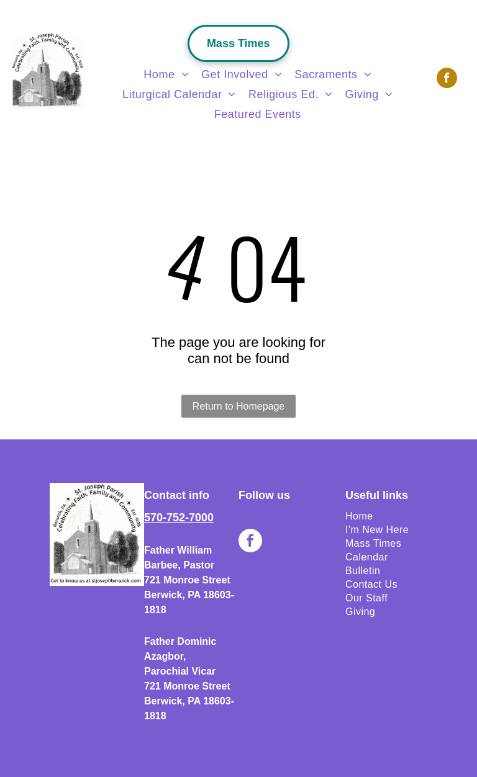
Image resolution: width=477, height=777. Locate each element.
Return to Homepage (239, 406)
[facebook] (447, 79)
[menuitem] (166, 74)
